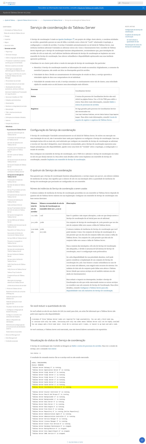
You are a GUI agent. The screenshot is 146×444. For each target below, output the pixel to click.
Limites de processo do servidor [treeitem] (16, 285)
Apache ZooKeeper (65, 39)
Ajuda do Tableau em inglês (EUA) (91, 8)
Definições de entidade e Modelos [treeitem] (15, 117)
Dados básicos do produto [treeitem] (14, 332)
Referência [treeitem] (8, 126)
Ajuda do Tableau (9, 20)
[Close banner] (144, 8)
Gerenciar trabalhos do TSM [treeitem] (13, 97)
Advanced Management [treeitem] (12, 335)
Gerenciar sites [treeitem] (9, 45)
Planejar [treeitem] (7, 36)
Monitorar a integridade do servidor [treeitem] (16, 106)
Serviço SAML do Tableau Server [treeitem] (17, 238)
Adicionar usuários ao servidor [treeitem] (14, 66)
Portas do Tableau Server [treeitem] (14, 288)
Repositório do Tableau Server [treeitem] (16, 230)
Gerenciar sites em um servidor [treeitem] (14, 84)
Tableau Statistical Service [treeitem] (15, 246)
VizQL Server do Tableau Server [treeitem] (16, 269)
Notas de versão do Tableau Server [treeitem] (14, 33)
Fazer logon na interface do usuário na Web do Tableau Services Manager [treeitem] (15, 76)
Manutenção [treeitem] (9, 109)
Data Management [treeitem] (11, 338)
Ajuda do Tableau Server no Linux (27, 20)
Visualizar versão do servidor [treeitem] (14, 307)
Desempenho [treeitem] (9, 103)
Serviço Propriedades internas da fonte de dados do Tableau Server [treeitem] (16, 210)
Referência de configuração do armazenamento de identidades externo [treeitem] (15, 327)
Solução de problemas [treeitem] (12, 123)
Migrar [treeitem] (6, 42)
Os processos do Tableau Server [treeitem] (16, 129)
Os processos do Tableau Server (53, 20)
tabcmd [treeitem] (7, 120)
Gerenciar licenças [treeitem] (11, 54)
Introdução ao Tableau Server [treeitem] (13, 30)
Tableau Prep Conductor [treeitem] (14, 272)
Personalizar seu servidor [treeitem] (13, 81)
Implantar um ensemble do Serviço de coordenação (66, 159)
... (40, 20)
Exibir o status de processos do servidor (86, 346)
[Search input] (132, 3)
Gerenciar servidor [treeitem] (10, 48)
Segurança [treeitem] (8, 51)
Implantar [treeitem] (7, 39)
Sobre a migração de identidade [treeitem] (15, 58)
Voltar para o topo (75, 442)
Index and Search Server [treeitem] (14, 205)
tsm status (52, 349)
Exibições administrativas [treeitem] (13, 100)
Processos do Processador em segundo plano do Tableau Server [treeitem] (16, 150)
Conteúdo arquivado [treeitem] (11, 341)
